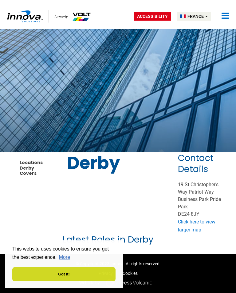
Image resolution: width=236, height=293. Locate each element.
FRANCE (197, 16)
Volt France (49, 16)
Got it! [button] (64, 274)
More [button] (64, 257)
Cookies (130, 273)
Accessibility (152, 16)
